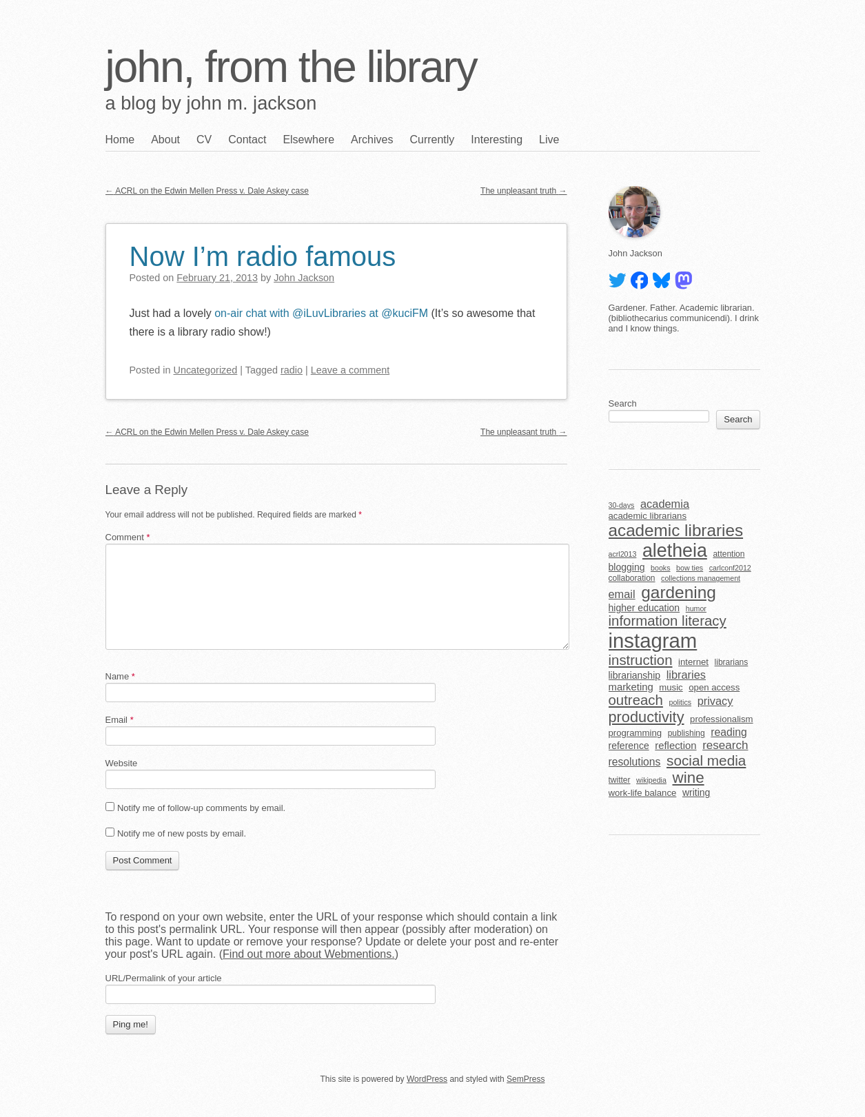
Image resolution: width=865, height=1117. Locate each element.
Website (121, 763)
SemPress (526, 1079)
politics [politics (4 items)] (680, 702)
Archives (372, 139)
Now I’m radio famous (263, 256)
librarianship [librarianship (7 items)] (635, 675)
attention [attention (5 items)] (728, 554)
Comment (127, 537)
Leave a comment (350, 370)
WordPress (427, 1079)
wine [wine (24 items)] (688, 777)
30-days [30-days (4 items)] (622, 505)
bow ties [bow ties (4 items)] (689, 568)
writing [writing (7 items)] (696, 792)
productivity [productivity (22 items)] (646, 717)
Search (623, 403)
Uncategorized (206, 370)
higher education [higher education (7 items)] (644, 607)
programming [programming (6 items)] (635, 733)
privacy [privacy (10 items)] (715, 701)
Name (120, 676)
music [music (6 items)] (670, 687)
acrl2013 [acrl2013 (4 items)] (623, 554)
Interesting (496, 139)
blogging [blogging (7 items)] (627, 567)
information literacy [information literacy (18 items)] (667, 620)
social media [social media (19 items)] (706, 760)
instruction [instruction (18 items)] (641, 660)
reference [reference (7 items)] (629, 745)
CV (204, 139)
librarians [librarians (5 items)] (732, 662)
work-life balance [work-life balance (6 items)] (643, 793)
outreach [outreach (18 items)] (636, 700)
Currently (431, 139)
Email (119, 720)
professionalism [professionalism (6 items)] (721, 719)
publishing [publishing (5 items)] (686, 733)
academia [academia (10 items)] (664, 504)
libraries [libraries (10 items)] (686, 674)
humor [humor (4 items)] (696, 608)
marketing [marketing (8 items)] (631, 687)
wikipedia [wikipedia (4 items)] (651, 780)
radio (292, 370)
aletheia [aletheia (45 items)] (674, 550)
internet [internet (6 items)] (693, 662)
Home (120, 139)
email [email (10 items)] (622, 594)
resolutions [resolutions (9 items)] (635, 762)
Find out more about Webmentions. (309, 954)
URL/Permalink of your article (163, 978)
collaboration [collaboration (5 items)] (632, 578)
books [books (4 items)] (660, 568)
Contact (247, 139)
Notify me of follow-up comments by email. (201, 808)
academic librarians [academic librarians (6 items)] (647, 516)
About (165, 139)
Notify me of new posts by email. (181, 833)
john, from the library (291, 67)
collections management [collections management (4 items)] (700, 578)
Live (549, 139)
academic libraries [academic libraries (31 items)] (676, 530)
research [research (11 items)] (725, 745)
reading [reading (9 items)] (728, 732)
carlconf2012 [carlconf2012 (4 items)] (730, 568)
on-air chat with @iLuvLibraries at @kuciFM (321, 313)
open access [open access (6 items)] (714, 687)
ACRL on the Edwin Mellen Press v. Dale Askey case (207, 191)
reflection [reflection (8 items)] (675, 745)
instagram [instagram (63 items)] (653, 640)
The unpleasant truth (523, 191)
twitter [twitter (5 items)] (620, 780)
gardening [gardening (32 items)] (678, 592)
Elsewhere (308, 139)
